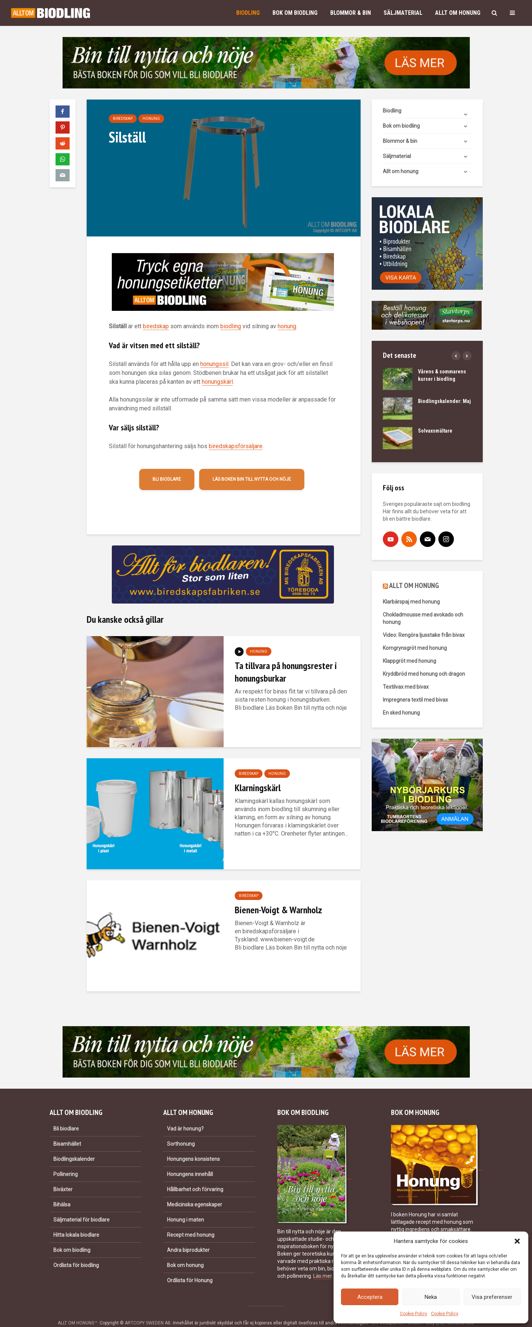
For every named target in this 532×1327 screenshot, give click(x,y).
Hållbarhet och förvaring (195, 1177)
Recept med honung (190, 1222)
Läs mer (322, 1263)
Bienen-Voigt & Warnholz (278, 910)
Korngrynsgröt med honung (415, 648)
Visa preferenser (492, 1297)
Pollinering (65, 1162)
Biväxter (63, 1177)
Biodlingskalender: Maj (444, 401)
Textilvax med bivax (406, 687)
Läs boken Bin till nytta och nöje (252, 479)
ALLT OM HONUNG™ (77, 1310)
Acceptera (369, 1297)
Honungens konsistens (193, 1146)
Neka (431, 1297)
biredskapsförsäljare (235, 446)
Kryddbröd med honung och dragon (424, 674)
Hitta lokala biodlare (76, 1222)
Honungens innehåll (190, 1162)
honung (287, 326)
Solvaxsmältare (435, 431)
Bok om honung (185, 1253)
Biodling (248, 12)
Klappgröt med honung (409, 661)
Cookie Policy (413, 1313)
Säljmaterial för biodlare (81, 1207)
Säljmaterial (403, 12)
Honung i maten (185, 1207)
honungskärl (217, 381)
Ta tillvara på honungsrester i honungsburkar (286, 671)
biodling (230, 326)
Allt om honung (458, 12)
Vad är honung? (185, 1116)
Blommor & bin (350, 12)
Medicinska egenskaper (194, 1192)
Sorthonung (181, 1131)
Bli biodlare (167, 479)
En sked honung (401, 713)
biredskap (156, 326)
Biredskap (123, 119)
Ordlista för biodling (76, 1253)
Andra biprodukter (188, 1237)
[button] (517, 1241)
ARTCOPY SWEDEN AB (148, 1310)
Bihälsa (61, 1192)
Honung (151, 119)
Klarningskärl (258, 788)
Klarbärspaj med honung (411, 602)
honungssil (214, 363)
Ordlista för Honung (190, 1268)
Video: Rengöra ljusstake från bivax (424, 635)
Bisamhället (67, 1131)
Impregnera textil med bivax (415, 700)
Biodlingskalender (74, 1146)
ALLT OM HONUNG (414, 585)
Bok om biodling (295, 12)
